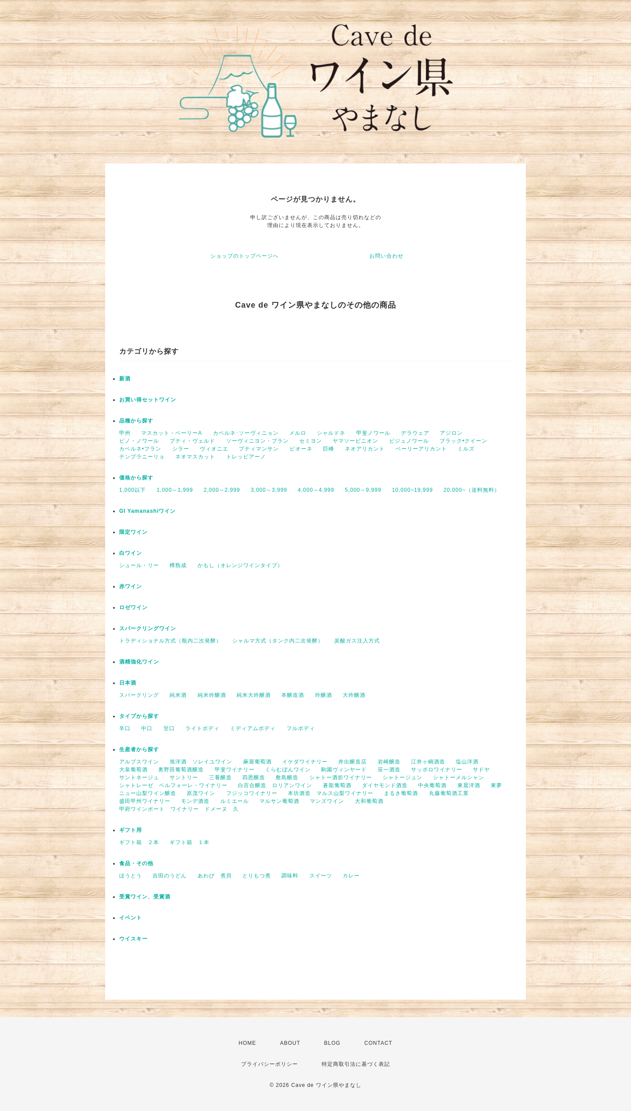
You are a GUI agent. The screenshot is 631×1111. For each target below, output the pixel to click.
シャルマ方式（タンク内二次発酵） (277, 641)
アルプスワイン (139, 762)
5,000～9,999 (363, 490)
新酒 (125, 379)
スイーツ (320, 876)
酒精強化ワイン (139, 662)
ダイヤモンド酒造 (385, 785)
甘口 (169, 728)
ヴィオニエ (214, 449)
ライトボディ (202, 728)
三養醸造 (220, 777)
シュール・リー (139, 565)
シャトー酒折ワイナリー (340, 777)
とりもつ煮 (256, 876)
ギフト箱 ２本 (139, 842)
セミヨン (310, 441)
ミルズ (466, 449)
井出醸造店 (352, 762)
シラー (180, 449)
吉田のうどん (169, 876)
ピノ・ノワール (139, 441)
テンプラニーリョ (142, 457)
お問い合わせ (386, 256)
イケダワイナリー (305, 762)
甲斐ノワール (373, 433)
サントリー (184, 777)
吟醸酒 (323, 695)
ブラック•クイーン (463, 441)
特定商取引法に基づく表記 (356, 1064)
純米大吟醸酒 (254, 695)
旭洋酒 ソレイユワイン (201, 762)
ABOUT (290, 1043)
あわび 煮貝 (215, 876)
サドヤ (481, 770)
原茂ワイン (201, 793)
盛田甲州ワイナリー (144, 801)
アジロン (451, 433)
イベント (130, 918)
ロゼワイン (133, 607)
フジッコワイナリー (251, 793)
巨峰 (328, 449)
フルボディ (301, 728)
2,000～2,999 (222, 490)
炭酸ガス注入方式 (357, 641)
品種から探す (136, 421)
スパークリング (139, 695)
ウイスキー (133, 939)
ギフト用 (130, 830)
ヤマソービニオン (355, 441)
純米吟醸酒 (212, 695)
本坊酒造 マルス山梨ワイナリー (330, 793)
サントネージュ (139, 777)
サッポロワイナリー (436, 770)
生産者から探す (139, 749)
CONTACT (378, 1043)
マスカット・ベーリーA (171, 433)
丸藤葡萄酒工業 (449, 793)
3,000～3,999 (269, 490)
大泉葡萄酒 (133, 770)
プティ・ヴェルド (192, 441)
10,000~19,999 (412, 490)
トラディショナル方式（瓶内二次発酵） (170, 641)
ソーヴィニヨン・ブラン (257, 441)
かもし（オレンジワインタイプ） (240, 565)
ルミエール (234, 801)
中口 (146, 728)
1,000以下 (132, 490)
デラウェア (415, 433)
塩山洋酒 (467, 762)
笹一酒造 (389, 770)
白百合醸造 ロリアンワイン (275, 785)
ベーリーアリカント (421, 449)
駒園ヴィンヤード (344, 770)
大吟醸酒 (354, 695)
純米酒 (178, 695)
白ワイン (130, 553)
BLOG (332, 1043)
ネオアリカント (365, 449)
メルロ (297, 433)
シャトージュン (402, 777)
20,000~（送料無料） (471, 490)
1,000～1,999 (174, 490)
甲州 (125, 433)
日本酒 (127, 683)
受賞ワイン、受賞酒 (144, 897)
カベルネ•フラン (140, 449)
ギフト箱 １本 (189, 842)
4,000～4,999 (316, 490)
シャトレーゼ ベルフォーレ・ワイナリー (173, 785)
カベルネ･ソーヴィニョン (246, 433)
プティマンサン (259, 449)
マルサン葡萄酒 (279, 801)
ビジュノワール (409, 441)
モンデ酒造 (195, 801)
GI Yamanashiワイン (147, 511)
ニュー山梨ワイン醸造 (147, 793)
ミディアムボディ (253, 728)
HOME (247, 1043)
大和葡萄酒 (369, 801)
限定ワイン (133, 532)
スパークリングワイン (147, 628)
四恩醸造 (253, 777)
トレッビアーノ (246, 457)
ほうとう (130, 876)
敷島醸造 (287, 777)
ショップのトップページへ (244, 256)
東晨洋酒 (468, 785)
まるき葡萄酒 (401, 793)
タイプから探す (139, 716)
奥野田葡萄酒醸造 (181, 770)
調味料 (289, 876)
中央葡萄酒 (432, 785)
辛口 (125, 728)
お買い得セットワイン (147, 400)
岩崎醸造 (389, 762)
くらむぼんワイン (288, 770)
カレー (351, 876)
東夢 (496, 785)
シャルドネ (331, 433)
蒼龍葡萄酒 (337, 785)
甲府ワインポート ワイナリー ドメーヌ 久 (179, 809)
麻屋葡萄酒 (257, 762)
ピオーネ (301, 449)
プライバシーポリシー (269, 1064)
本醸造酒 (292, 695)
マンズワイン (327, 801)
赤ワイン (130, 586)
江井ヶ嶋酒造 (428, 762)
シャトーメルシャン (458, 777)
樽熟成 (178, 565)
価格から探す (136, 478)
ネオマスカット (195, 457)
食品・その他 (136, 863)
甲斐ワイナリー (235, 770)
